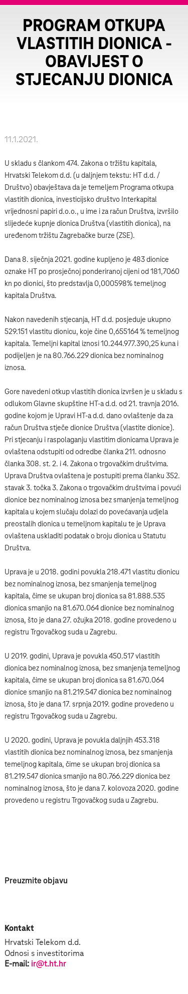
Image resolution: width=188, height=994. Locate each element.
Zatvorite (168, 25)
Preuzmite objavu (36, 880)
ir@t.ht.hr (48, 963)
